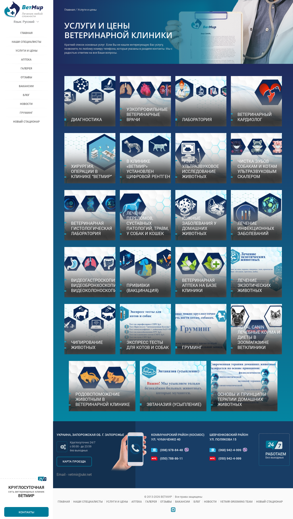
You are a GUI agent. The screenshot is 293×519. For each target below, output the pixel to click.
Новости (26, 104)
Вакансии (26, 86)
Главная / (70, 10)
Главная (27, 33)
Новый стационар (26, 121)
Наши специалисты (26, 41)
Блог (26, 95)
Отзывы (26, 77)
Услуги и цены (27, 50)
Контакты (26, 512)
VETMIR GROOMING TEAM (236, 501)
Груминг (26, 112)
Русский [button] (27, 22)
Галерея (26, 68)
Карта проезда (74, 461)
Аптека (27, 59)
